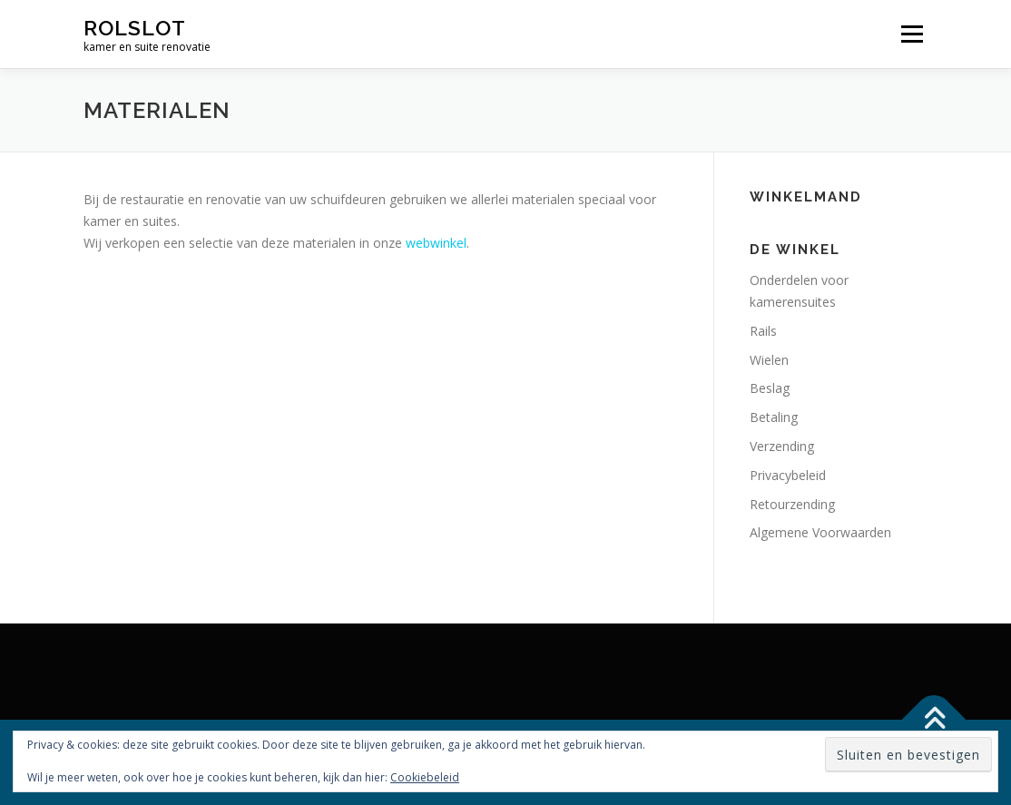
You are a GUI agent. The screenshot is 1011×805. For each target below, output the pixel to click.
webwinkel (436, 242)
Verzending (782, 446)
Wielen (769, 359)
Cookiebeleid (424, 777)
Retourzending (792, 504)
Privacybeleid (788, 475)
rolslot (134, 27)
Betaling (774, 417)
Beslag (770, 388)
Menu (912, 34)
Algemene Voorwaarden (820, 532)
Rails (763, 330)
